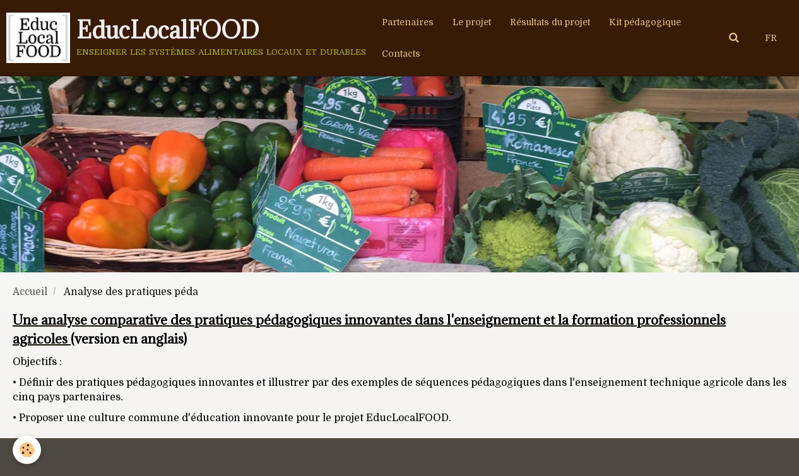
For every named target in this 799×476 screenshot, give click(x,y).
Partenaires (408, 22)
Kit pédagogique (645, 22)
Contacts (401, 54)
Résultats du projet (550, 22)
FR (771, 38)
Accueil (30, 292)
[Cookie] (27, 450)
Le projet (472, 22)
